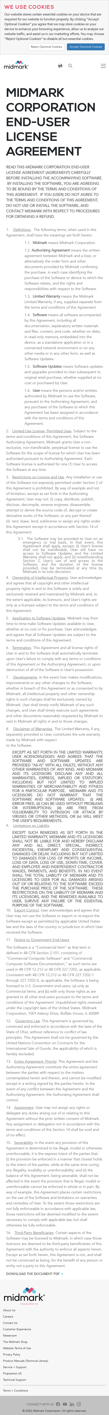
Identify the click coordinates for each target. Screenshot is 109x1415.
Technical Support (14, 1380)
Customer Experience (17, 1329)
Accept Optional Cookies (86, 47)
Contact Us (10, 1323)
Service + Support (15, 1367)
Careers (8, 1317)
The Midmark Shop (15, 1342)
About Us (9, 1310)
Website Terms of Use (17, 1348)
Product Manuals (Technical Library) (25, 1361)
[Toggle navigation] (103, 66)
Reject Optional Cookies (46, 47)
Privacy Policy (11, 1355)
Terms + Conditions (15, 1391)
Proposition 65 (12, 1373)
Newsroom (10, 1336)
